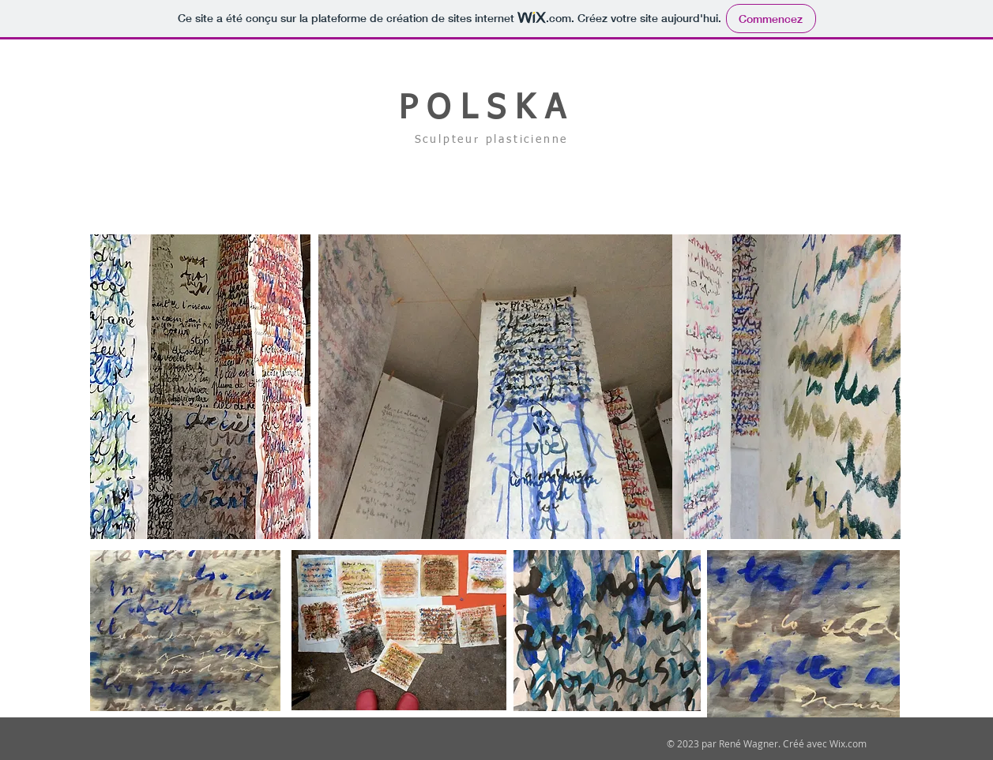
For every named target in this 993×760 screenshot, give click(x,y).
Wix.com (848, 743)
